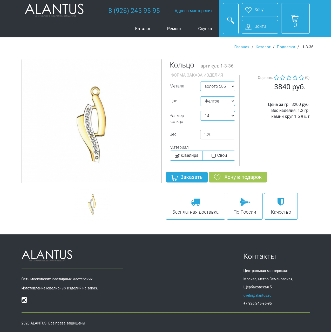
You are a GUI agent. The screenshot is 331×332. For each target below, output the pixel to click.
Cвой (218, 156)
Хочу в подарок (238, 178)
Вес (173, 134)
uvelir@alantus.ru (258, 295)
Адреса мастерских (194, 10)
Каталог (143, 28)
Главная (241, 47)
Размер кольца (177, 118)
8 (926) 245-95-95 (134, 11)
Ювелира (186, 156)
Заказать (187, 178)
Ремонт (174, 28)
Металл (177, 86)
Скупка (205, 28)
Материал (179, 147)
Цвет (174, 100)
